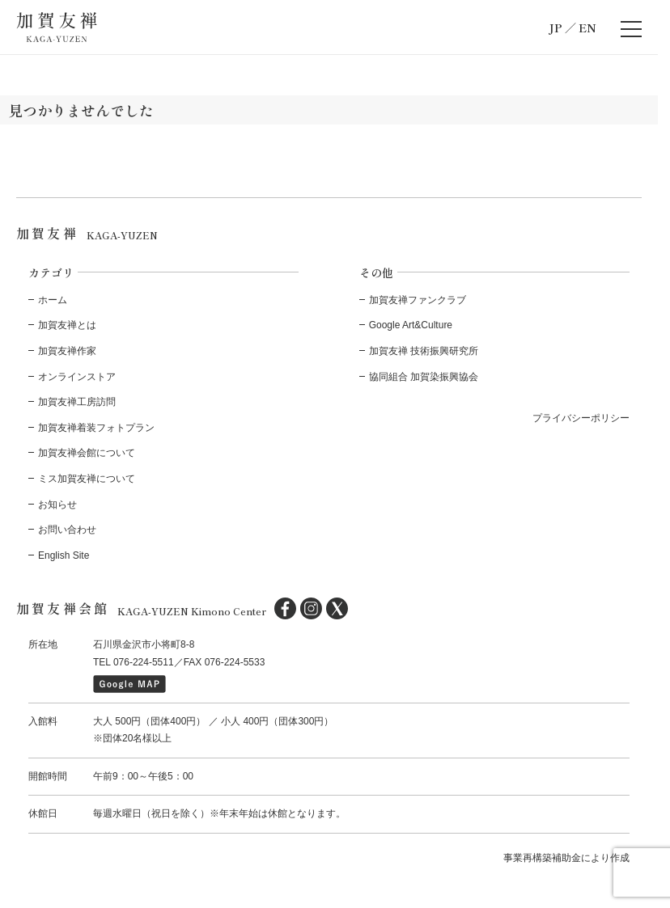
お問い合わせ (67, 529)
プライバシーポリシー (581, 418)
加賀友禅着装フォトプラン (96, 427)
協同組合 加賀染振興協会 (423, 376)
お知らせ (57, 504)
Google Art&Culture (410, 325)
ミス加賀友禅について (86, 478)
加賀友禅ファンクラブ (417, 300)
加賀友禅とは (67, 325)
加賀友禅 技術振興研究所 (423, 351)
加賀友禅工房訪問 (77, 402)
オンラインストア (77, 376)
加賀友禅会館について (86, 452)
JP (555, 27)
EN (587, 27)
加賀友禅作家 (67, 351)
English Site (63, 555)
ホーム (52, 300)
